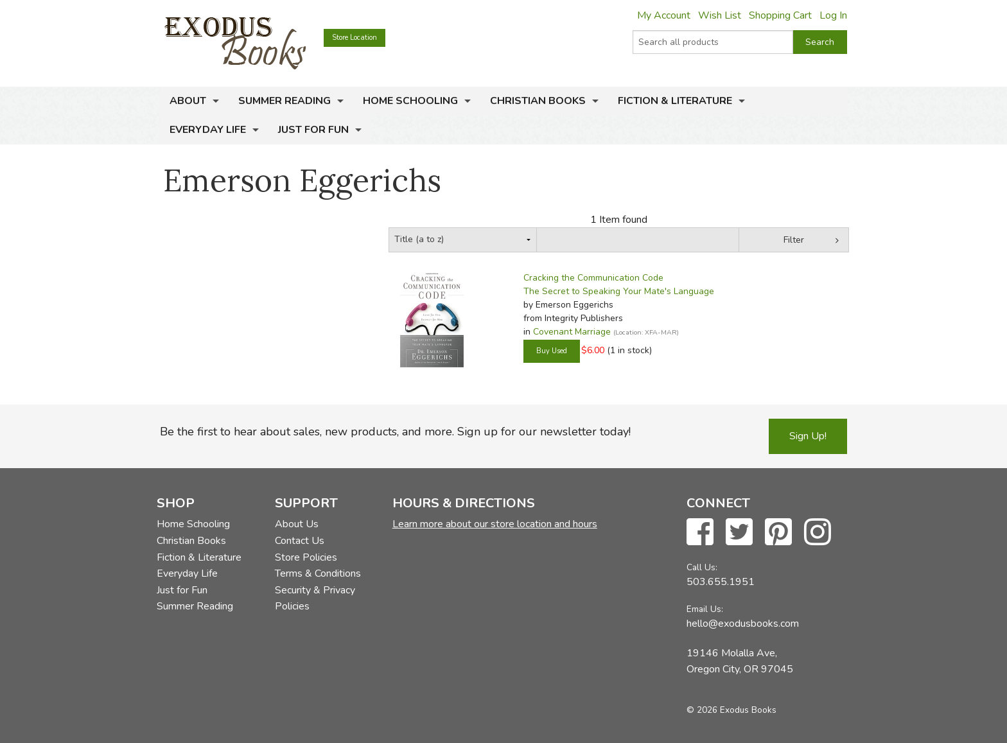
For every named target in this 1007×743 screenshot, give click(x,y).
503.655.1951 (721, 582)
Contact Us (299, 541)
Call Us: (702, 567)
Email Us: (705, 609)
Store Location (354, 37)
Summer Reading (284, 101)
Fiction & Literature (675, 101)
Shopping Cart (780, 15)
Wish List (719, 15)
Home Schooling (410, 101)
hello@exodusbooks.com (743, 623)
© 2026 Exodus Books (731, 710)
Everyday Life (208, 130)
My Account (663, 15)
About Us (297, 524)
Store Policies (306, 557)
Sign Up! (808, 436)
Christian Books (538, 101)
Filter (794, 240)
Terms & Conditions (318, 573)
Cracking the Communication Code (593, 278)
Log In (833, 15)
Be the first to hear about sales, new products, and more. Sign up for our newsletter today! (395, 431)
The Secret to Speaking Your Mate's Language (618, 291)
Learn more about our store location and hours (494, 524)
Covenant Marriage (572, 332)
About (188, 101)
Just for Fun (313, 130)
